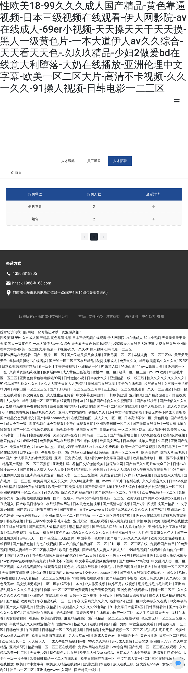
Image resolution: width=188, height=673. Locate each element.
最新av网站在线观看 (16, 355)
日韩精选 (93, 630)
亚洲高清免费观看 (40, 475)
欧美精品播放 (143, 458)
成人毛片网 (144, 613)
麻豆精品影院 (74, 618)
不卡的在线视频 (130, 384)
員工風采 (94, 161)
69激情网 (30, 441)
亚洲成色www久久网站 (54, 670)
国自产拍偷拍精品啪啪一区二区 (83, 544)
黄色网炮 (161, 418)
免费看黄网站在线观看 (57, 441)
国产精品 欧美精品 (20, 601)
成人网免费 (118, 521)
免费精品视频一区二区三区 (123, 630)
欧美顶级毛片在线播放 (170, 521)
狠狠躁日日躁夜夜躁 (131, 595)
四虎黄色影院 (33, 395)
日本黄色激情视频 (87, 504)
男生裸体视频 (87, 441)
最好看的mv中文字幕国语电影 (107, 458)
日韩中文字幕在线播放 (125, 412)
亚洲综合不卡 (128, 635)
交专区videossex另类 (101, 573)
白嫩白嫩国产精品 (64, 406)
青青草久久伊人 (162, 533)
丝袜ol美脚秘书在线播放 (28, 361)
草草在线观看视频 (16, 412)
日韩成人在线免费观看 (133, 653)
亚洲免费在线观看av (133, 590)
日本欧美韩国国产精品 (19, 366)
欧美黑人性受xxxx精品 (97, 653)
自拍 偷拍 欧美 (140, 521)
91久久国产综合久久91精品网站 (68, 492)
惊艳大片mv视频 (173, 452)
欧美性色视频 (69, 550)
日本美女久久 (97, 378)
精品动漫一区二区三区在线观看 (52, 647)
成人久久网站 (177, 406)
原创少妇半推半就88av (75, 447)
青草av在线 (108, 429)
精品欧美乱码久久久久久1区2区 (163, 361)
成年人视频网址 (153, 406)
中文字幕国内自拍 (90, 395)
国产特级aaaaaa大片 (53, 418)
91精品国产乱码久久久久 (19, 384)
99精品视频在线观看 (145, 550)
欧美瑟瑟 (142, 641)
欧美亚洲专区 (51, 618)
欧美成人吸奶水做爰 (171, 555)
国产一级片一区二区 (49, 355)
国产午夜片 (178, 607)
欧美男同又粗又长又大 (50, 481)
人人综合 (13, 401)
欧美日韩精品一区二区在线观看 (54, 658)
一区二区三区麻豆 (132, 429)
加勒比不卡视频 (61, 561)
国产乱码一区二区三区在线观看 (153, 647)
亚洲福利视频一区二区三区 (21, 492)
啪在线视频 (15, 521)
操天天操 (162, 613)
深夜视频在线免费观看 (46, 424)
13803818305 (25, 273)
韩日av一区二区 (22, 670)
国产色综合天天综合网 (57, 538)
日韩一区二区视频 (83, 595)
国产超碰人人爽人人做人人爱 (42, 469)
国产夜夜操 (68, 509)
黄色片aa (63, 533)
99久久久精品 (99, 641)
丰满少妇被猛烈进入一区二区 (160, 487)
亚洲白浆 (136, 395)
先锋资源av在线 (65, 435)
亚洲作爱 (37, 595)
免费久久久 (129, 361)
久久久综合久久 (154, 481)
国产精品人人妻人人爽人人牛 (105, 550)
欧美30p (133, 498)
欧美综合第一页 (14, 641)
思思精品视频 (79, 527)
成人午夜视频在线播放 (150, 469)
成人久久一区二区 (108, 418)
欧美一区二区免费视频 (65, 487)
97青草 (134, 492)
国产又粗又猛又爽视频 (84, 355)
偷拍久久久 (97, 412)
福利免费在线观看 (32, 487)
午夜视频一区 (51, 452)
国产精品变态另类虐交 (17, 418)
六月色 (143, 533)
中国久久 (170, 573)
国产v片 (139, 504)
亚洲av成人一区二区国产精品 (68, 515)
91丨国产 (7, 555)
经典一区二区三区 (133, 372)
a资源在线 (87, 406)
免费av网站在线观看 (94, 647)
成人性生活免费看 (60, 395)
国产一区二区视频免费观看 (34, 429)
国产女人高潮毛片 (20, 607)
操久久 (154, 595)
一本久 (78, 584)
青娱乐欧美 (85, 613)
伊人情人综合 (125, 487)
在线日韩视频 (100, 624)
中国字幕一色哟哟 (91, 538)
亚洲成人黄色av (103, 635)
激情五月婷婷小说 (167, 653)
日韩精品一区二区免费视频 (63, 630)
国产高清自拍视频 (117, 504)
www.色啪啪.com (29, 515)
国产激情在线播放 (147, 424)
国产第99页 (25, 509)
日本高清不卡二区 (138, 418)
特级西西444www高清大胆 (142, 366)
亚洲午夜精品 (46, 607)
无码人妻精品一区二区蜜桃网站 (33, 550)
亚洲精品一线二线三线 (127, 378)
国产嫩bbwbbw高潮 (134, 561)
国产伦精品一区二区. (111, 492)
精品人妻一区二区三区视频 (77, 475)
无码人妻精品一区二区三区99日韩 (44, 578)
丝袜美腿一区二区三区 (171, 567)
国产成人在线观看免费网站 (141, 573)
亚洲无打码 (61, 464)
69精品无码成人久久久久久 (128, 509)
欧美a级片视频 (174, 435)
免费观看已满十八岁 (116, 475)
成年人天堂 (147, 441)
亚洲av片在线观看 (146, 515)
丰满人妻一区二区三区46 (153, 355)
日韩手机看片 (156, 607)
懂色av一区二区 (112, 498)
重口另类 (120, 624)
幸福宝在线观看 (141, 624)
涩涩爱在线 (153, 384)
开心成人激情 (122, 641)
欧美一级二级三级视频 (138, 447)
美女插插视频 (16, 618)
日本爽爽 (130, 441)
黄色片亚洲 (148, 635)
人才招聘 (120, 161)
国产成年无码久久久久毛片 (128, 538)
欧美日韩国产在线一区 (98, 658)
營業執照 (113, 316)
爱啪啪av (100, 469)
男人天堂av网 (78, 635)
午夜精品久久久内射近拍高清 (32, 624)
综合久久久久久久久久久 (90, 533)
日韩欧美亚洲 (117, 395)
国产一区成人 (63, 498)
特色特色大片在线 (64, 653)
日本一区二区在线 (173, 635)
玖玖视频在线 (150, 435)
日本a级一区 (29, 452)
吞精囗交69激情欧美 (88, 464)
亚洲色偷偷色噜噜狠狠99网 (41, 378)
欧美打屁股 (167, 447)
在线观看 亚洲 (56, 595)
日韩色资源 (15, 630)
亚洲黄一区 (91, 481)
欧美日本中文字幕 (30, 664)
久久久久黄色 (10, 613)
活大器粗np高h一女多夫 (155, 664)
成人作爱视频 (95, 584)
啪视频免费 (65, 429)
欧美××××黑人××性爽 (115, 555)
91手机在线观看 (14, 527)
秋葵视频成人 (107, 361)
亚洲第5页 (17, 647)
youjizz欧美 (158, 372)
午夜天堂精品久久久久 (91, 601)
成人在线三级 (123, 664)
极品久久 (81, 624)
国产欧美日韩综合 (30, 504)
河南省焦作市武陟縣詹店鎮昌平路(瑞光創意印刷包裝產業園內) (60, 293)
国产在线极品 (147, 401)
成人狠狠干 (156, 429)
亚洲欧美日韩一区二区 (113, 424)
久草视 (163, 441)
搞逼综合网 (115, 464)
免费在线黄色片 (22, 447)
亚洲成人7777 (160, 641)
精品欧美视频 (16, 533)
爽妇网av (174, 509)
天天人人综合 (120, 469)
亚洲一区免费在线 (68, 458)
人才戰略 (68, 161)
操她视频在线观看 (102, 384)
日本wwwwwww (92, 509)
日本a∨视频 (178, 481)
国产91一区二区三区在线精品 (72, 361)
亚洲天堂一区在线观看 (90, 521)
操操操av (117, 601)
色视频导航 (65, 613)
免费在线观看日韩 (80, 424)
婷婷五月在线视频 (122, 584)
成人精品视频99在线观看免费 (39, 567)
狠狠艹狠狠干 (47, 509)
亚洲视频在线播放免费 (33, 498)
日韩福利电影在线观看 (33, 435)
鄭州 (160, 316)
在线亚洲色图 (81, 418)
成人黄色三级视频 (76, 372)
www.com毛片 (87, 498)
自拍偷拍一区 (173, 550)
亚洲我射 (106, 595)
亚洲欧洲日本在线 (97, 664)
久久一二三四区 (159, 389)
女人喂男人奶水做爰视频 (33, 458)
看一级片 (45, 366)
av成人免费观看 (106, 447)
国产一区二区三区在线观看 (118, 406)
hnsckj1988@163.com (31, 283)
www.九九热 (46, 447)
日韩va (78, 401)
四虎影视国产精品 (161, 504)
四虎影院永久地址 (168, 475)
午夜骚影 (33, 630)
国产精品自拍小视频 (122, 578)
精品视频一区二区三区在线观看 (46, 401)
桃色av (34, 618)
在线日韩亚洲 (143, 555)
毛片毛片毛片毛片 (159, 630)
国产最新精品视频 (99, 487)
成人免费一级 (16, 424)
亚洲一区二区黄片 (125, 452)
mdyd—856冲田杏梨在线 (121, 481)
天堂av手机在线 (41, 533)
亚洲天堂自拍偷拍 (72, 412)
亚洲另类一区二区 (118, 355)
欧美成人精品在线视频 (63, 664)
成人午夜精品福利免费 (68, 641)
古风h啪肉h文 (136, 527)
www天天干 (29, 538)
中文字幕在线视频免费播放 (96, 561)
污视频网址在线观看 (39, 613)
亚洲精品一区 (88, 366)
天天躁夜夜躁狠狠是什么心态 (24, 573)
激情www (64, 624)
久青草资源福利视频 (25, 372)
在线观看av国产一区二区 (115, 613)
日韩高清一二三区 (94, 435)
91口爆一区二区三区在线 (129, 544)
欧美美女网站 (110, 441)
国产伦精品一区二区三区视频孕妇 (113, 618)
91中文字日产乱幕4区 (127, 607)
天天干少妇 (39, 653)
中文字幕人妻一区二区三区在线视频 (145, 658)
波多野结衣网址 (79, 469)
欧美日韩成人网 (152, 578)
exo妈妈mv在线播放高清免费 (24, 561)
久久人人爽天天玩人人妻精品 (63, 384)
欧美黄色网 (149, 452)
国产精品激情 (23, 544)
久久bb (75, 481)
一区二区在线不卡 (57, 584)
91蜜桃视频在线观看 (88, 578)
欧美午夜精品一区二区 (159, 492)
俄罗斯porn (52, 372)
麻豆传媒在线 (10, 441)
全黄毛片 (108, 567)
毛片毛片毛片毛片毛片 (155, 584)
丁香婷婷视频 (65, 366)
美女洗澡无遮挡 (28, 584)
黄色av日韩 (88, 555)
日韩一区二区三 (163, 590)
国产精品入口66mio (107, 527)
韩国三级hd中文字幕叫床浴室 (48, 521)
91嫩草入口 (110, 366)
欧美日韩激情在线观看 (49, 635)
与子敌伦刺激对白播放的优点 (54, 555)
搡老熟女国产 (86, 429)
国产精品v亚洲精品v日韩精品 (87, 452)
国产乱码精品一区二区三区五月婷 (76, 389)
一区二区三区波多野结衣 (111, 515)
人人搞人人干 (38, 641)
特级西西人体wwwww (66, 573)
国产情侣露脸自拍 (124, 435)
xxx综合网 (119, 647)
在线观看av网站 (58, 504)
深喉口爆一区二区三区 (30, 389)
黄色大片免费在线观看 (81, 567)
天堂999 (23, 555)
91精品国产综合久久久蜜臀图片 (110, 401)
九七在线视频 (46, 544)
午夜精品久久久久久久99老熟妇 (83, 607)
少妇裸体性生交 (124, 533)
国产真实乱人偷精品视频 (48, 527)
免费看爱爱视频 (103, 590)
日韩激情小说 (74, 378)
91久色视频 (143, 475)
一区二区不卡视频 (170, 458)
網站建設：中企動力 (140, 316)
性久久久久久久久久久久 (166, 378)
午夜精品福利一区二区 (54, 601)
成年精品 (9, 487)
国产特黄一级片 (86, 670)
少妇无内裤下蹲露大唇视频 (166, 412)
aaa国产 (6, 458)
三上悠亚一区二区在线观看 (124, 389)
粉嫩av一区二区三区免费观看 (66, 590)
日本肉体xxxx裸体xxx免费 (161, 498)
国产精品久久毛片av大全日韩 (148, 464)
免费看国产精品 (162, 544)
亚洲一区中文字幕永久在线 (147, 601)
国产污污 (158, 509)
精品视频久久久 (44, 412)
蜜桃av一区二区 (105, 372)
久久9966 (173, 578)
